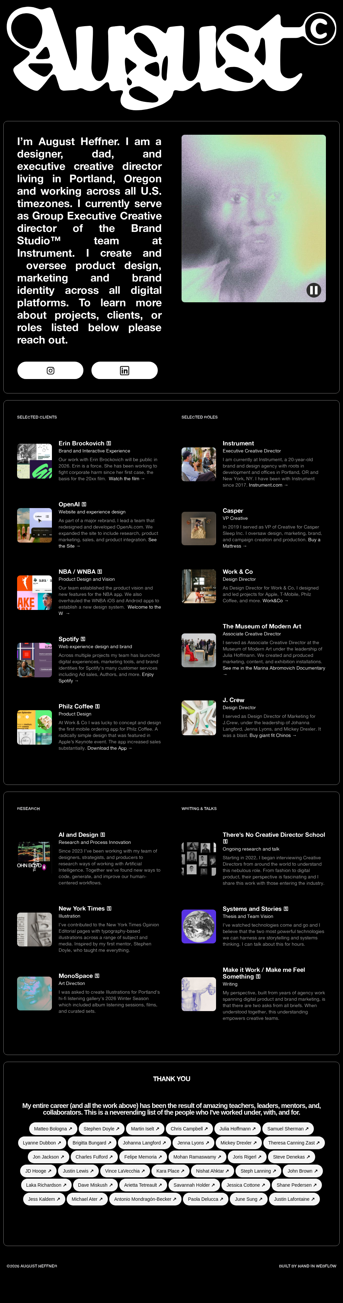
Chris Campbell (189, 1128)
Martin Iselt (145, 1128)
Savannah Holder (194, 1185)
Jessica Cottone (245, 1185)
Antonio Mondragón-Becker (145, 1199)
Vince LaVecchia (125, 1171)
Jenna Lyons (193, 1142)
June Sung (249, 1199)
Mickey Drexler (239, 1142)
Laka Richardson (46, 1185)
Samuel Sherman (288, 1128)
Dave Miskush (95, 1185)
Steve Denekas (291, 1157)
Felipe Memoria (143, 1157)
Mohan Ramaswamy (198, 1157)
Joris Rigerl (247, 1157)
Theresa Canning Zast (294, 1142)
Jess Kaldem (44, 1199)
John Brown (303, 1171)
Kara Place (170, 1171)
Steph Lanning (258, 1171)
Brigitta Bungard (92, 1142)
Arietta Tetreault (143, 1185)
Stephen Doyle (102, 1128)
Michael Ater (87, 1199)
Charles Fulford (94, 1157)
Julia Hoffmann (237, 1128)
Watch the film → (127, 478)
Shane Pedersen (297, 1185)
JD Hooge (38, 1171)
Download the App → (110, 748)
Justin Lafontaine (294, 1199)
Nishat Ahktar (212, 1171)
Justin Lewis (78, 1171)
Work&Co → (276, 600)
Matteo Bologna (53, 1128)
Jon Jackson (48, 1157)
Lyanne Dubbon (42, 1142)
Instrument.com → (268, 485)
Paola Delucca (205, 1199)
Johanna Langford (144, 1142)
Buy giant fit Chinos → (273, 735)
